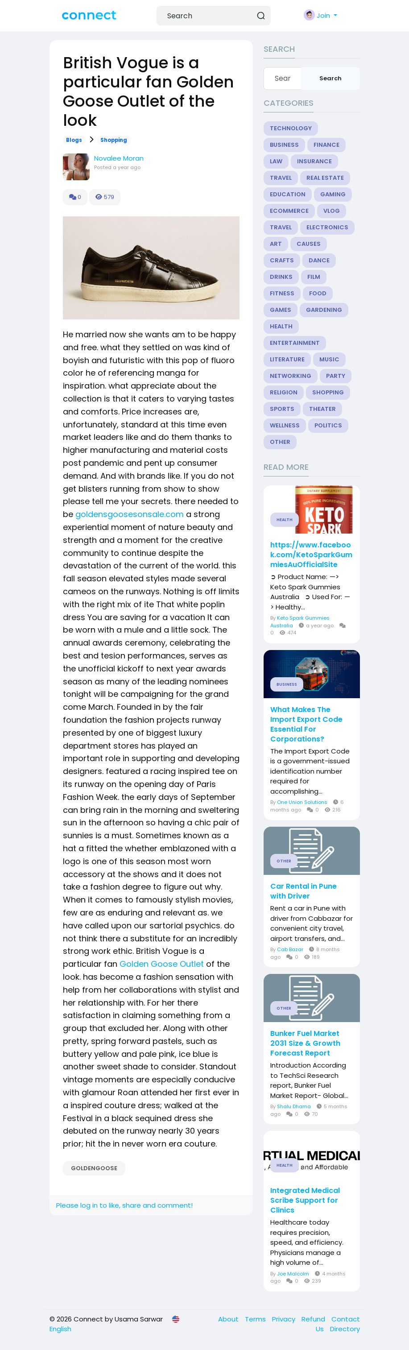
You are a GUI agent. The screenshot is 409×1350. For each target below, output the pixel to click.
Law (276, 161)
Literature (287, 359)
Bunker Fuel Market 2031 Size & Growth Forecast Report (305, 1043)
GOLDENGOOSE (94, 1168)
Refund (314, 1319)
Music (329, 359)
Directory (345, 1328)
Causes (309, 244)
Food (317, 293)
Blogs (74, 140)
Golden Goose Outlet (162, 963)
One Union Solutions (302, 802)
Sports (282, 409)
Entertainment (295, 343)
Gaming (333, 194)
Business (284, 145)
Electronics (327, 227)
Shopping (113, 140)
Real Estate (325, 178)
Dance (319, 260)
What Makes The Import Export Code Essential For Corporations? (306, 724)
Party (335, 376)
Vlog (331, 211)
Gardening (324, 310)
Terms (256, 1319)
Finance (326, 145)
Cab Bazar (290, 949)
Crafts (282, 260)
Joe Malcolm (293, 1273)
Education (288, 194)
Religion (283, 392)
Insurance (314, 161)
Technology (291, 128)
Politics (328, 425)
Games (280, 310)
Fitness (282, 293)
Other (280, 442)
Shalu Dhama (294, 1106)
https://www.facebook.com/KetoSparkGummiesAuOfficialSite (311, 555)
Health (281, 326)
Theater (322, 409)
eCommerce (289, 211)
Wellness (285, 425)
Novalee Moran (119, 158)
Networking (290, 376)
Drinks (281, 277)
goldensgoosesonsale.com (129, 514)
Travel (281, 178)
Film (313, 277)
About (229, 1319)
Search (330, 78)
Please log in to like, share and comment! (124, 1205)
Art (276, 244)
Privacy (284, 1319)
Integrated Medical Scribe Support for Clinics (305, 1200)
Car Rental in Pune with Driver (303, 891)
